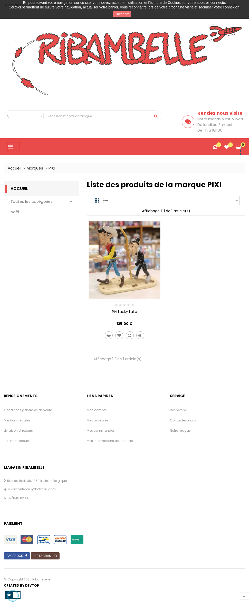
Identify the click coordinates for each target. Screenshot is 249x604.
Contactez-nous (183, 420)
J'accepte (122, 14)
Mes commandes (101, 430)
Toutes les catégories (32, 201)
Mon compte (97, 410)
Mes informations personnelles (111, 441)
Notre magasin (182, 430)
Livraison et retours (18, 430)
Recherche (178, 410)
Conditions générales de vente (28, 410)
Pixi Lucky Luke (124, 311)
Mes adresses (97, 420)
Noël (15, 212)
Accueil (19, 189)
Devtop (32, 585)
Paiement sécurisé (18, 441)
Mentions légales (17, 420)
